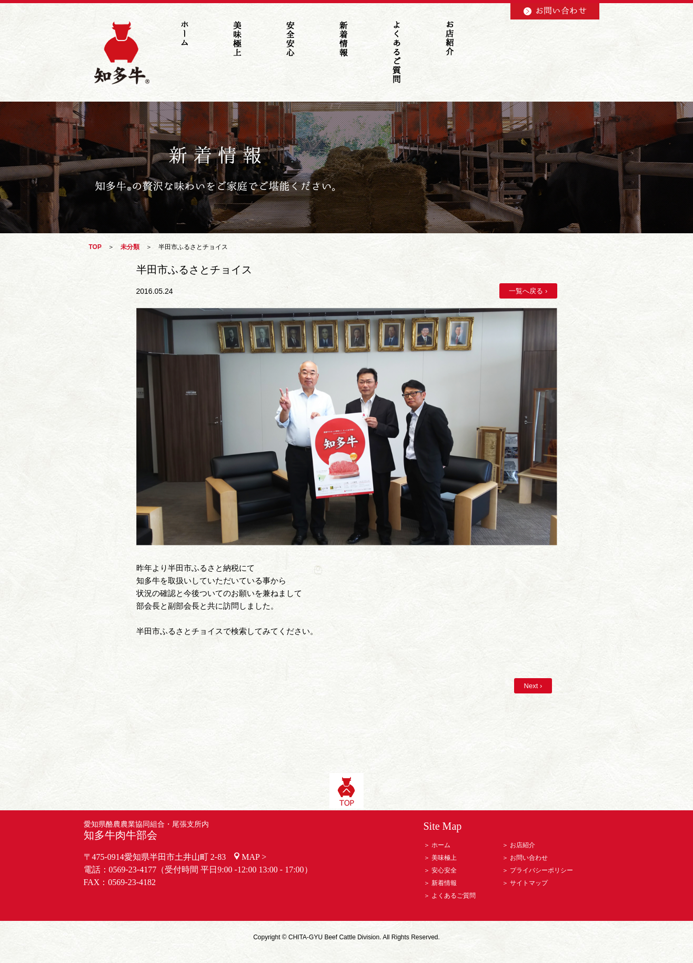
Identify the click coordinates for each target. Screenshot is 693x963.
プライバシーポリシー (541, 870)
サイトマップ (529, 883)
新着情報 (444, 883)
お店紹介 (522, 845)
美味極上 (444, 857)
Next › (533, 686)
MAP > (254, 856)
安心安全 (444, 870)
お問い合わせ (529, 857)
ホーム (440, 845)
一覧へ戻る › (528, 291)
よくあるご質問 (453, 895)
